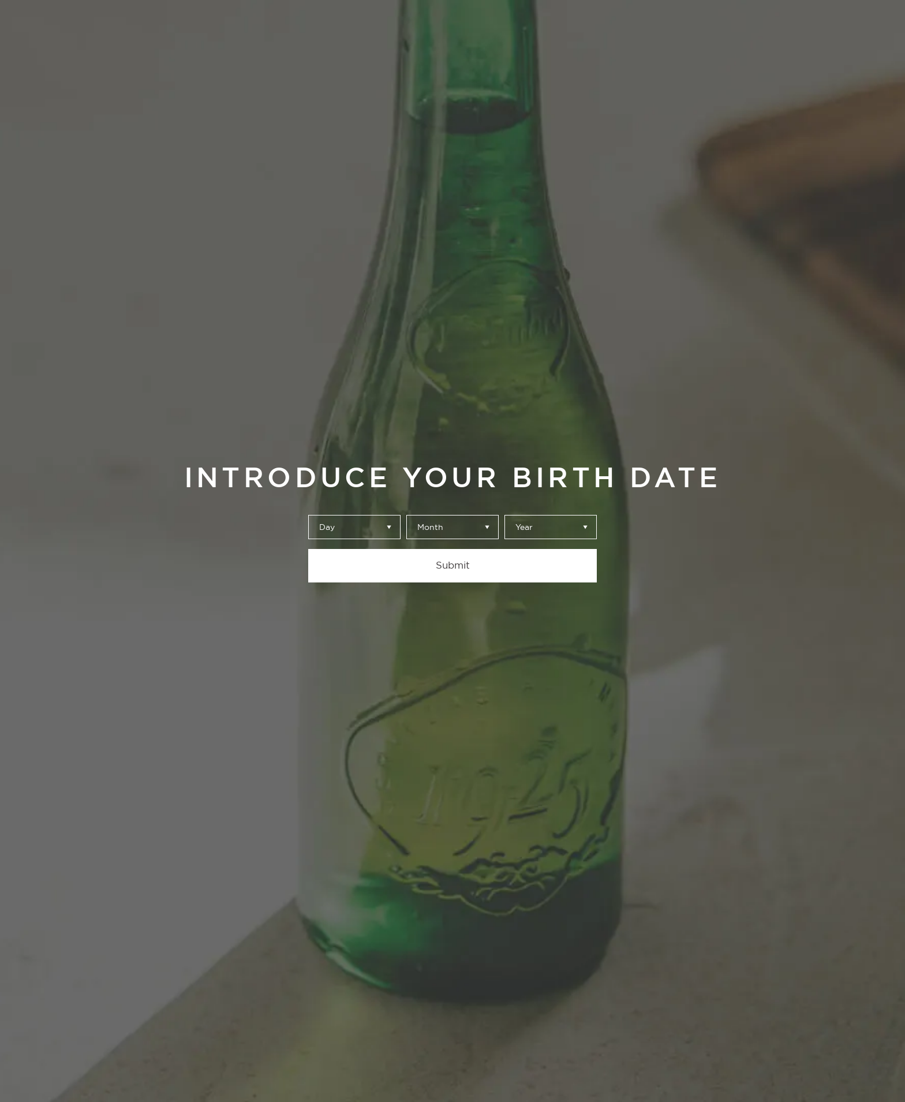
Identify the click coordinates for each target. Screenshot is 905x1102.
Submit (453, 565)
